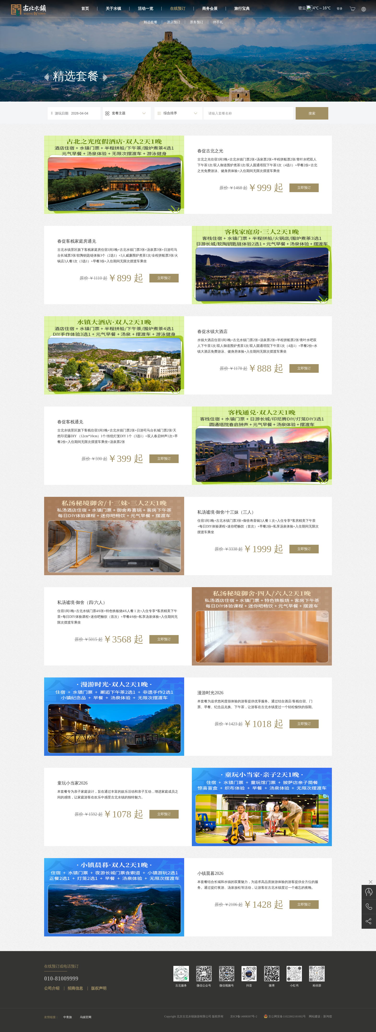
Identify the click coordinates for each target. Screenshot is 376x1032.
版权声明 (98, 988)
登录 (339, 8)
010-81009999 (62, 978)
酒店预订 (173, 22)
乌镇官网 (85, 1017)
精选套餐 (150, 22)
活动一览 (150, 8)
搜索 (312, 113)
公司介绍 (51, 988)
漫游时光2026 (210, 692)
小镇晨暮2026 (210, 873)
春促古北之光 (210, 151)
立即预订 (304, 187)
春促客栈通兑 (70, 421)
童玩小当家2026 (72, 783)
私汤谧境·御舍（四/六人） (82, 602)
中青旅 (67, 1017)
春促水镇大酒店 (212, 331)
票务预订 (196, 22)
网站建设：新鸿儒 (320, 1016)
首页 (89, 8)
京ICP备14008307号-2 (243, 1016)
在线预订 (182, 8)
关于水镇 (117, 8)
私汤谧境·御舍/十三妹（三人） (226, 512)
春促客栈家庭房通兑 (76, 241)
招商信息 (75, 988)
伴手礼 (218, 22)
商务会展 (214, 8)
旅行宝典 (242, 8)
